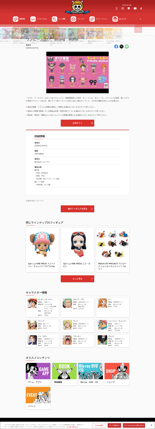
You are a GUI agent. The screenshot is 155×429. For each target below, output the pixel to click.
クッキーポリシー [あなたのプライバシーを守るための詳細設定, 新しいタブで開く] (72, 427)
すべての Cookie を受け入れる (134, 426)
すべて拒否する (114, 426)
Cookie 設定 (99, 426)
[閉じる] (151, 426)
